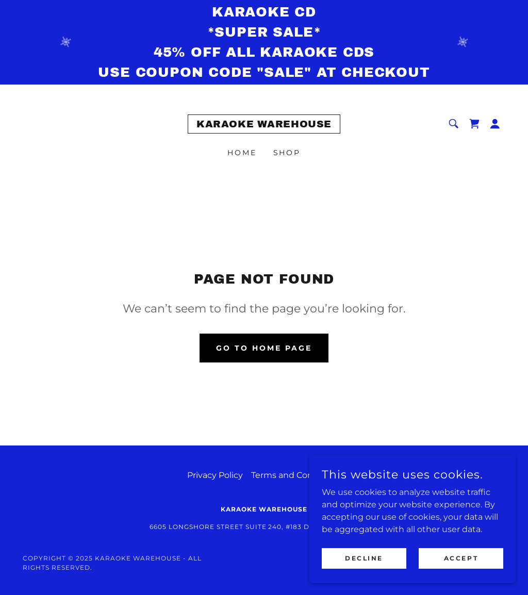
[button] (495, 123)
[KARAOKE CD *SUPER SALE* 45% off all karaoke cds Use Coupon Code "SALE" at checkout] (264, 42)
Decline (364, 558)
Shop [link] (287, 152)
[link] (264, 124)
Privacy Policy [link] (215, 475)
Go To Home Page (264, 348)
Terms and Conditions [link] (296, 475)
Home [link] (242, 152)
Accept (461, 558)
